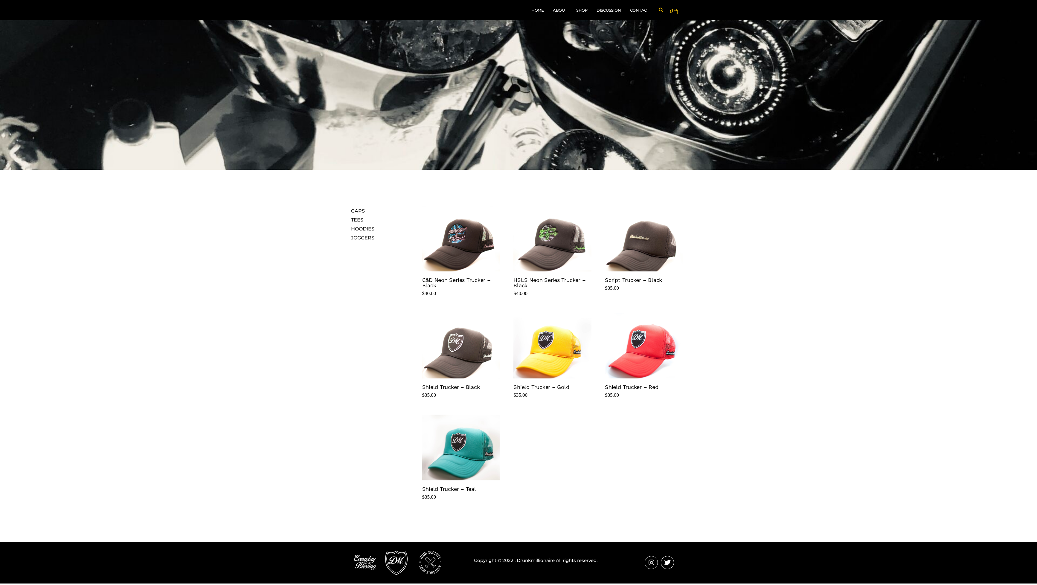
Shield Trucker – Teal (449, 490)
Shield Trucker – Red (631, 388)
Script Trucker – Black (633, 281)
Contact (639, 10)
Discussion (609, 10)
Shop (582, 10)
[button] (661, 11)
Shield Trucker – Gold (541, 388)
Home (537, 10)
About (560, 10)
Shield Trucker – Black (451, 388)
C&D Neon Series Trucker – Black (456, 284)
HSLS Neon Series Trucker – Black (549, 284)
